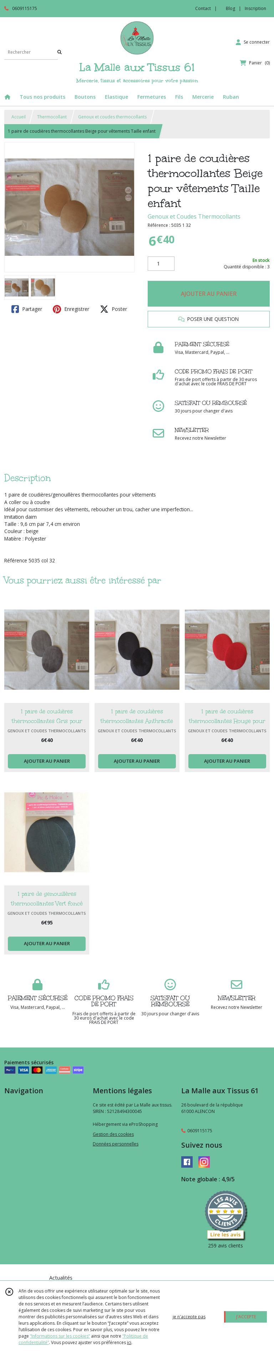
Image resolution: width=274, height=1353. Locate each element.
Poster (113, 309)
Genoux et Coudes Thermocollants (194, 216)
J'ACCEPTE (246, 1317)
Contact (203, 8)
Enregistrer (71, 309)
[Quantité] (161, 264)
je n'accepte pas (189, 1317)
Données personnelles (115, 1144)
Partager (26, 309)
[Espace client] (253, 42)
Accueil (18, 117)
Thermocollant (52, 117)
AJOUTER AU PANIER (209, 294)
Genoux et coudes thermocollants (112, 117)
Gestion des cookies (113, 1134)
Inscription (255, 8)
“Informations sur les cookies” (60, 1336)
